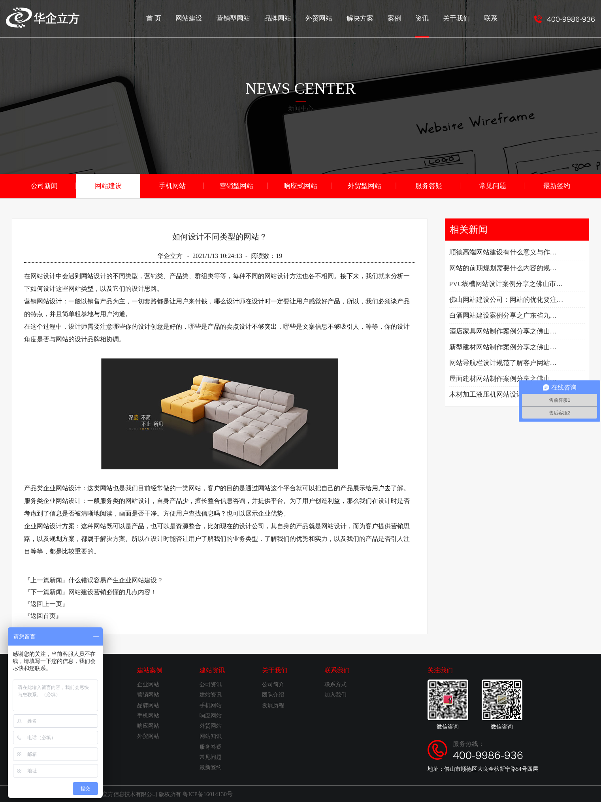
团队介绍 (273, 694)
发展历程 (273, 705)
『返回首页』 (43, 615)
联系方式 (335, 684)
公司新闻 (44, 185)
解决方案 (364, 18)
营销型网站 (243, 18)
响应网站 (148, 726)
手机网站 (172, 185)
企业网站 (148, 684)
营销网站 (148, 694)
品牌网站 (285, 18)
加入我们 (335, 694)
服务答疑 (428, 185)
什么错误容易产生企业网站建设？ (115, 579)
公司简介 (273, 684)
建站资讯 (212, 669)
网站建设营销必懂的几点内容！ (112, 591)
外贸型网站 (365, 185)
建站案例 (149, 669)
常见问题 (492, 185)
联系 (491, 18)
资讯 (424, 26)
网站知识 (211, 736)
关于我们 (458, 18)
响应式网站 (300, 185)
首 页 (166, 18)
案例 (398, 18)
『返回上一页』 (46, 603)
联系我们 (337, 669)
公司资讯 (211, 684)
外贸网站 (325, 18)
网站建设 (200, 18)
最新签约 (556, 185)
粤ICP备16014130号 (206, 793)
